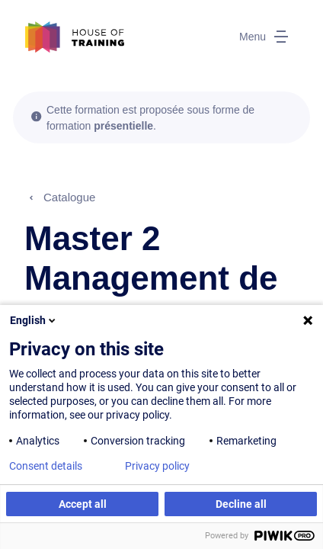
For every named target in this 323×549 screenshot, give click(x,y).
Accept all (83, 504)
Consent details (45, 466)
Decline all (241, 504)
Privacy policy (157, 466)
